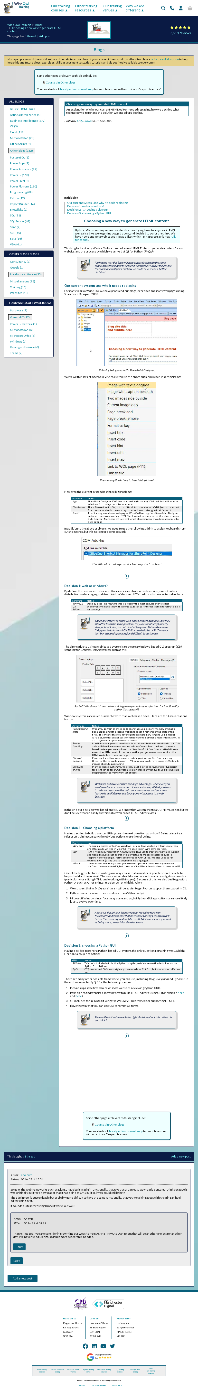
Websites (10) (19, 292)
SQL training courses (119, 1371)
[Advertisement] (126, 160)
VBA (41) (16, 244)
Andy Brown (83, 120)
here (181, 992)
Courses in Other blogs (60, 82)
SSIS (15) (15, 232)
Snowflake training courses (104, 1371)
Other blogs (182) (21, 150)
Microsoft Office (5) (22, 335)
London (94, 1318)
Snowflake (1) (19, 209)
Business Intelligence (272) (28, 120)
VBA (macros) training (135, 1371)
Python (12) (17, 198)
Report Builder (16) (22, 203)
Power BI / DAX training (73, 1371)
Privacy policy (117, 1385)
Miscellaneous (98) (22, 281)
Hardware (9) (18, 310)
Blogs (39, 24)
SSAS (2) (15, 227)
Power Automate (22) (23, 169)
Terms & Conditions (99, 1385)
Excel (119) (17, 132)
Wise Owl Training (19, 24)
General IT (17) (20, 317)
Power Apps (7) (19, 163)
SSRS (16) (16, 238)
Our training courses (60, 8)
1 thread (30, 36)
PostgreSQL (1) (19, 157)
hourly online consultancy (77, 89)
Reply (19, 1246)
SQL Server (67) (20, 221)
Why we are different (135, 8)
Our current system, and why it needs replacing (97, 202)
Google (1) (17, 267)
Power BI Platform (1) (23, 324)
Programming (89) (21, 192)
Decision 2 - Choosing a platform (87, 209)
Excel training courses (42, 1371)
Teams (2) (16, 352)
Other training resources (86, 8)
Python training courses (88, 1371)
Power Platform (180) (23, 186)
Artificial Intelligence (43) (26, 114)
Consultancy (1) (20, 261)
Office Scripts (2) (20, 143)
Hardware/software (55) (26, 274)
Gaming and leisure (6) (24, 347)
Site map (81, 1385)
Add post (45, 36)
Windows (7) (18, 341)
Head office (69, 1318)
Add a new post (181, 1156)
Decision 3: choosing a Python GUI (89, 213)
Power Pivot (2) (19, 180)
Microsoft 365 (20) (22, 138)
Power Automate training (57, 1371)
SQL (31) (15, 215)
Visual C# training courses (151, 1371)
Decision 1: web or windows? (85, 206)
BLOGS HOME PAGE (23, 109)
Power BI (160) (19, 175)
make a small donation (165, 59)
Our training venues (112, 8)
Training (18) (18, 287)
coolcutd (26, 1174)
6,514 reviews (180, 33)
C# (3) (14, 126)
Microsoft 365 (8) (21, 329)
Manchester (124, 1318)
